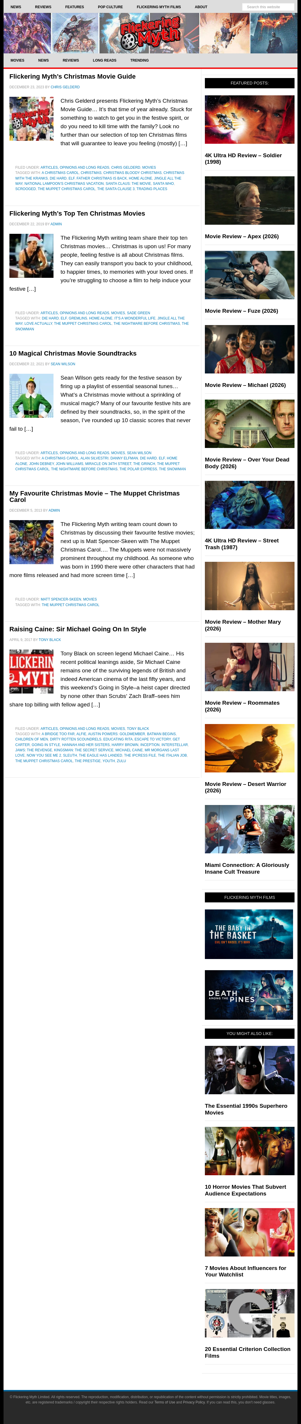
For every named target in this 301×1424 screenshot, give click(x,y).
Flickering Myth (150, 33)
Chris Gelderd (126, 167)
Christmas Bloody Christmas (132, 173)
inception (149, 745)
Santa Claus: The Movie (128, 184)
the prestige (88, 761)
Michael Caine (129, 750)
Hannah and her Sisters (86, 745)
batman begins (161, 734)
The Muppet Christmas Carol (66, 189)
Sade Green (138, 313)
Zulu (121, 761)
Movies (149, 167)
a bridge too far (58, 734)
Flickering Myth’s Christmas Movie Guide (72, 76)
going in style (46, 745)
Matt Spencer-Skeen (61, 599)
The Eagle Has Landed (100, 755)
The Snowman (172, 469)
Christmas (91, 173)
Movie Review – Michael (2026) (245, 385)
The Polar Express (138, 469)
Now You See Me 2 (44, 755)
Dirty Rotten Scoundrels (75, 739)
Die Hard (58, 178)
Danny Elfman (124, 458)
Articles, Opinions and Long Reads (75, 167)
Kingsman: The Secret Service (83, 750)
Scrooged (25, 189)
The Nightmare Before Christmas (146, 324)
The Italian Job (172, 755)
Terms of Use (164, 1402)
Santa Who (163, 184)
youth (109, 761)
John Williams (69, 464)
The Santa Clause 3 (116, 189)
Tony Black (138, 729)
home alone (140, 178)
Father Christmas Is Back (102, 178)
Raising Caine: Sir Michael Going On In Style (77, 629)
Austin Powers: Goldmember (116, 734)
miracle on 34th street (108, 464)
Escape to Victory (153, 739)
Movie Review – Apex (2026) (242, 236)
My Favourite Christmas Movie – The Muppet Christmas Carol (94, 496)
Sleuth (70, 755)
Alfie (81, 734)
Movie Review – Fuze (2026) (241, 311)
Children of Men (31, 739)
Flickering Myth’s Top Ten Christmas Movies (77, 213)
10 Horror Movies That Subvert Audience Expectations (245, 1190)
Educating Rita (118, 739)
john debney (41, 464)
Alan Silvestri (94, 458)
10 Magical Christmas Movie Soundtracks (73, 353)
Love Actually (38, 324)
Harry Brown (125, 745)
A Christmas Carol (60, 173)
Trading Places (151, 189)
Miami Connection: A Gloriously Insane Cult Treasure (247, 868)
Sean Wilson (139, 453)
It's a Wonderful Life (134, 318)
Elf (71, 178)
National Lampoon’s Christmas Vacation (64, 184)
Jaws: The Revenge (33, 750)
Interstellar (174, 745)
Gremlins (78, 318)
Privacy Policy (194, 1402)
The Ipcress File (140, 755)
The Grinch (144, 464)
